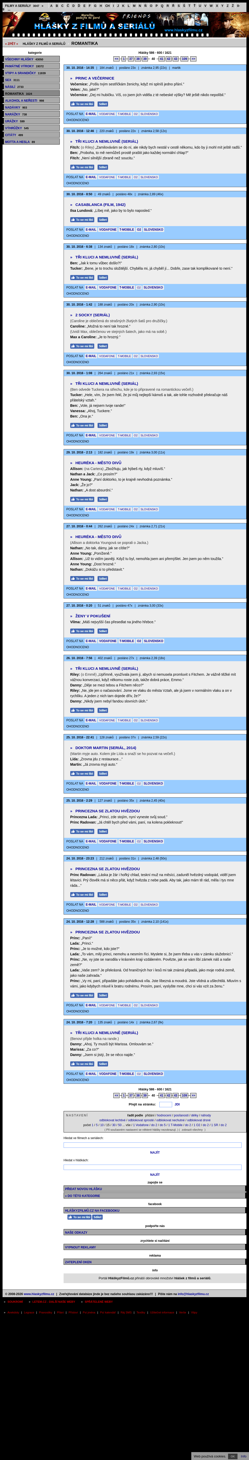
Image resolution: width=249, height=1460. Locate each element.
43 (175, 59)
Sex (12, 80)
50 (120, 1125)
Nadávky (16, 107)
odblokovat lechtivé (112, 1120)
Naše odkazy (76, 1232)
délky (194, 1115)
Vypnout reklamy (80, 1247)
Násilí (14, 87)
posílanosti (181, 1115)
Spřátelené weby (99, 1301)
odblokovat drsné (198, 1120)
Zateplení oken (78, 1262)
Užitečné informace (162, 1312)
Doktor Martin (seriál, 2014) (103, 748)
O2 (136, 113)
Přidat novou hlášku (83, 1189)
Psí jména (89, 1312)
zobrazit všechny (192, 1129)
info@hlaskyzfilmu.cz (193, 1294)
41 (161, 59)
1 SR (214, 1125)
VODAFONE (107, 113)
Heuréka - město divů (96, 463)
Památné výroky (24, 66)
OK (233, 1456)
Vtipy (194, 1312)
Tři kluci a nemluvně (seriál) (104, 141)
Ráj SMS (126, 1312)
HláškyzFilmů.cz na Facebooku (92, 1211)
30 (113, 1125)
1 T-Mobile (175, 1125)
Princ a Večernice (92, 78)
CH (107, 6)
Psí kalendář (108, 1312)
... (9, 9)
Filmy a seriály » (24, 6)
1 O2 (197, 1125)
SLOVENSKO (149, 113)
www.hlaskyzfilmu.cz (39, 1294)
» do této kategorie (82, 1196)
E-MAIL (91, 114)
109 (184, 59)
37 (131, 59)
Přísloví (73, 1312)
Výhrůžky (17, 128)
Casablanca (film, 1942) (98, 204)
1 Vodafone (141, 1125)
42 (168, 59)
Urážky (15, 121)
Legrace (29, 1312)
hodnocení (164, 1115)
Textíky (141, 1312)
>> (193, 59)
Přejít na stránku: (142, 1104)
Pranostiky (45, 1312)
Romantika (85, 43)
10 (101, 1125)
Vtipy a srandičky (25, 73)
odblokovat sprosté (141, 1120)
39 (145, 59)
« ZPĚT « (11, 44)
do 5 (162, 1125)
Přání (60, 1312)
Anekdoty (13, 1312)
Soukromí (15, 1301)
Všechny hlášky (24, 59)
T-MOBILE (124, 113)
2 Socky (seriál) (90, 315)
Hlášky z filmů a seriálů (44, 44)
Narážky (16, 114)
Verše (182, 1312)
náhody (206, 1115)
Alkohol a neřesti (24, 100)
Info (243, 1456)
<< (116, 59)
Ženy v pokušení (90, 616)
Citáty (14, 135)
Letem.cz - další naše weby (53, 1301)
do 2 (154, 1125)
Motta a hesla (20, 142)
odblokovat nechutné (170, 1120)
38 (137, 59)
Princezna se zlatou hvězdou (105, 811)
